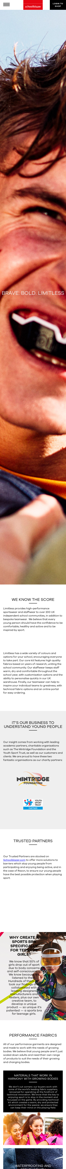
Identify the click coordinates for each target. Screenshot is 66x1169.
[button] (8, 5)
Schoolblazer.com (14, 860)
